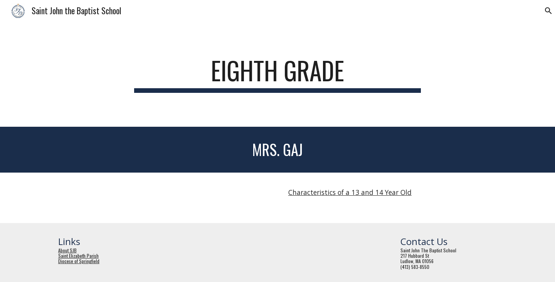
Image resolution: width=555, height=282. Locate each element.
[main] (277, 74)
